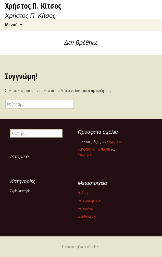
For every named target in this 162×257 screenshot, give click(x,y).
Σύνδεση (83, 192)
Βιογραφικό (114, 141)
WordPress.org (87, 216)
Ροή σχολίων (85, 208)
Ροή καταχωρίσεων (89, 200)
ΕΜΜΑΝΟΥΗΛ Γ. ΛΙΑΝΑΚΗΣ (94, 149)
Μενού (11, 25)
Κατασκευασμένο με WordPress (81, 246)
